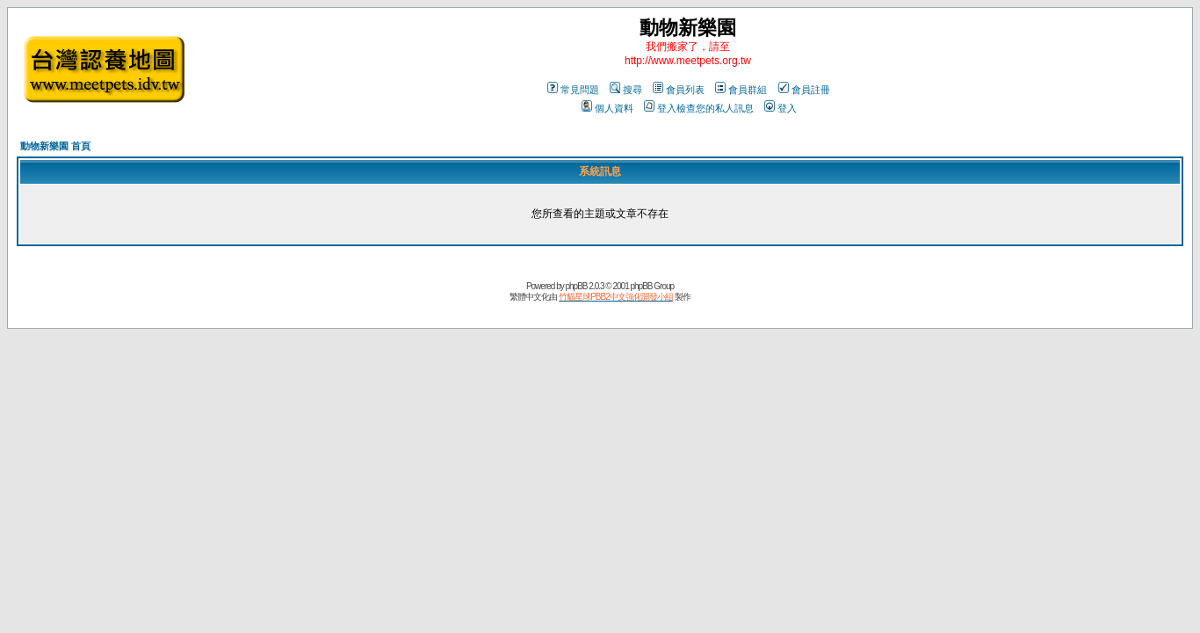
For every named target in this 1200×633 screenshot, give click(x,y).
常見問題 (573, 89)
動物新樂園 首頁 (55, 146)
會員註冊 (804, 89)
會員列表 (679, 89)
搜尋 (626, 89)
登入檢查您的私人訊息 (699, 108)
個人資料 (607, 108)
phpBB (576, 286)
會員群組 (741, 89)
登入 (780, 108)
